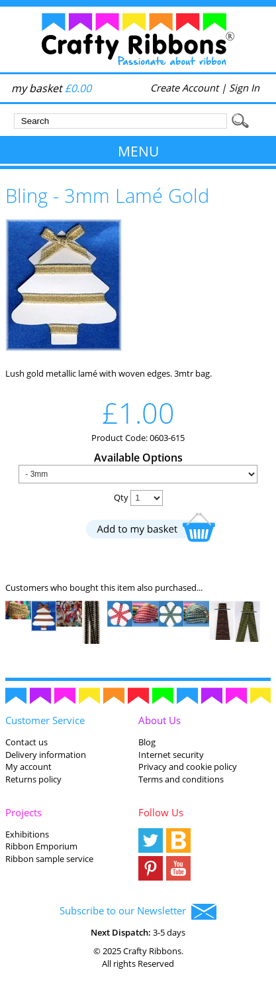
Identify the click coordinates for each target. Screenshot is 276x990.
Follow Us (160, 812)
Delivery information (45, 755)
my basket (51, 88)
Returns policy (33, 779)
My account (28, 767)
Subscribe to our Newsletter (138, 912)
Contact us (26, 742)
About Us (159, 720)
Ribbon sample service (49, 859)
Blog (147, 742)
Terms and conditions (181, 779)
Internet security (171, 755)
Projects (23, 812)
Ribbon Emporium (41, 846)
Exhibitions (27, 834)
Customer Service (45, 720)
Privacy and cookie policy (187, 767)
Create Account (184, 87)
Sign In (244, 87)
